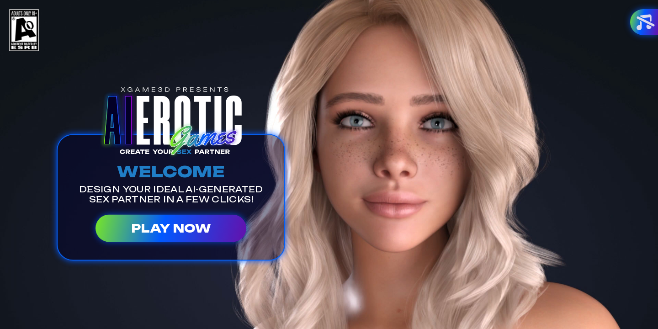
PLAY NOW (171, 228)
